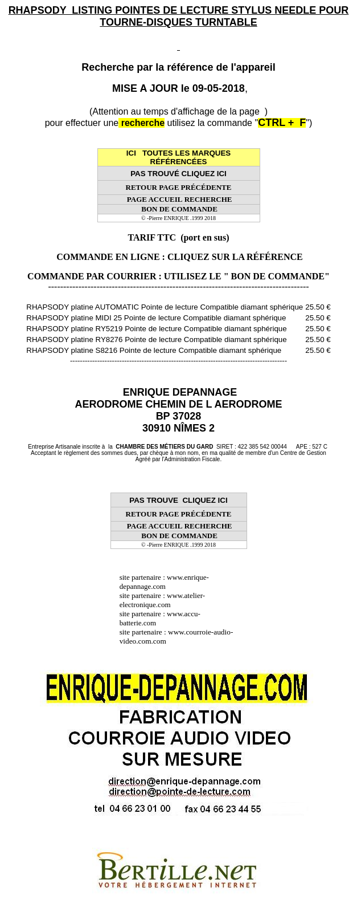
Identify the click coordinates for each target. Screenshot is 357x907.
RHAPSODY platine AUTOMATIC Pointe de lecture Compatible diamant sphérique (164, 307)
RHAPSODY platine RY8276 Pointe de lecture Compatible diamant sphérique (156, 339)
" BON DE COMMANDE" (277, 276)
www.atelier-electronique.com (163, 600)
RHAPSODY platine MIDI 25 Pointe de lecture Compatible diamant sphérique (156, 318)
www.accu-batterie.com (160, 618)
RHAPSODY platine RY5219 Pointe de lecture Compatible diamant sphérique (156, 328)
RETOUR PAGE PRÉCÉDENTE (179, 187)
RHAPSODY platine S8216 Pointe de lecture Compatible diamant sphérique (153, 350)
